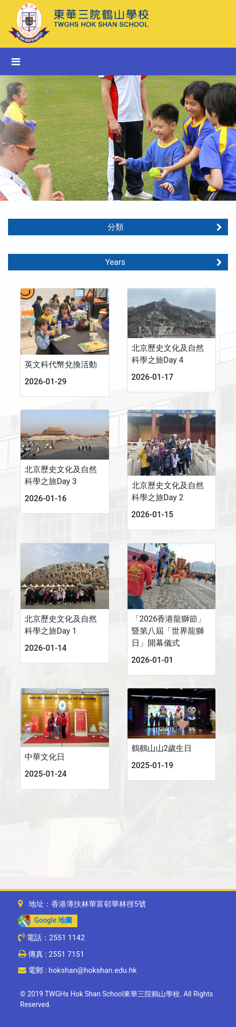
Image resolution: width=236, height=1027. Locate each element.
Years (163, 262)
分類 (164, 227)
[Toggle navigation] (16, 61)
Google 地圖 (45, 920)
